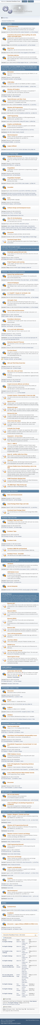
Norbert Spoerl (30, 347)
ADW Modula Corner (13, 572)
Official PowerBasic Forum (14, 650)
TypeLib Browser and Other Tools (16, 99)
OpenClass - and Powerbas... (7, 326)
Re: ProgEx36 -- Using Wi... (7, 751)
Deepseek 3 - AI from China (14, 436)
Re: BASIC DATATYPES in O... (8, 165)
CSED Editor (10, 82)
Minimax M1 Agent (12, 407)
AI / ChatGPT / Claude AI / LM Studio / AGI (18, 293)
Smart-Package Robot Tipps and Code (18, 503)
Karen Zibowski (18, 920)
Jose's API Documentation (14, 633)
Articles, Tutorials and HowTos (13, 841)
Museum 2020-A (11, 611)
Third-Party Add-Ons (13, 55)
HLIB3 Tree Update (22, 289)
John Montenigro (18, 885)
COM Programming (12, 115)
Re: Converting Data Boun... (7, 741)
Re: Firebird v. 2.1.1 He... (25, 820)
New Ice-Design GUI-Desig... (7, 536)
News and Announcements (14, 494)
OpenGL (18, 132)
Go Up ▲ (37, 1020)
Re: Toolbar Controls (25, 839)
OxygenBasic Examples (14, 177)
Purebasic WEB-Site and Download (17, 548)
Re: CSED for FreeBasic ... (24, 86)
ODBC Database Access (14, 754)
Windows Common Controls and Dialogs (18, 833)
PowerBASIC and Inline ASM (18, 194)
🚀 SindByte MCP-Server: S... (7, 259)
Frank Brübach (17, 175)
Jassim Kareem (17, 851)
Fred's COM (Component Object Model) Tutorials (20, 772)
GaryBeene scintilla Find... (25, 113)
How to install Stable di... (25, 307)
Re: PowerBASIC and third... (7, 79)
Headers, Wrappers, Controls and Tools (18, 814)
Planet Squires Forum (13, 656)
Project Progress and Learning (15, 262)
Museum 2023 (11, 627)
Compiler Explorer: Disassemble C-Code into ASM (21, 395)
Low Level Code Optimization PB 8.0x (11, 339)
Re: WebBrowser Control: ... (27, 896)
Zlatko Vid (34, 113)
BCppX (9, 700)
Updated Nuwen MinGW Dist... (7, 696)
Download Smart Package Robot (16, 510)
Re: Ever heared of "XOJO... (24, 569)
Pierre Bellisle (16, 96)
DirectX (14, 132)
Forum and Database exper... (24, 800)
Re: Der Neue (23, 347)
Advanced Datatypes (13, 282)
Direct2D (22, 132)
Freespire (33, 229)
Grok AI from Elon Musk (14, 421)
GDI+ (11, 132)
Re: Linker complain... (24, 183)
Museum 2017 (11, 603)
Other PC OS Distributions (14, 218)
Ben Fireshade (35, 800)
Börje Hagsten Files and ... (23, 62)
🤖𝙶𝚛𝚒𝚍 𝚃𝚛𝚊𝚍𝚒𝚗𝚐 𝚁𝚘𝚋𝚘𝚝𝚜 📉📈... (9, 392)
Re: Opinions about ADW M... (7, 582)
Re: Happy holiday (25, 236)
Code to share (16, 683)
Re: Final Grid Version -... (6, 778)
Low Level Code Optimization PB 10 (15, 337)
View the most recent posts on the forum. (11, 1004)
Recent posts (7, 937)
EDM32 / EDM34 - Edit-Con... (7, 316)
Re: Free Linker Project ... (24, 280)
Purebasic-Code (11, 540)
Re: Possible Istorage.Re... (7, 929)
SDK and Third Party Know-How (16, 363)
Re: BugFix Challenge (20, 267)
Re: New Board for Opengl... (7, 203)
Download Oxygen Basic (14, 239)
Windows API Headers (13, 89)
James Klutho (35, 820)
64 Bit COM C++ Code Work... (7, 732)
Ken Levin (36, 896)
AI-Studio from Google (13, 428)
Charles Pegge (18, 213)
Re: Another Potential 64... (24, 32)
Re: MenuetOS (21, 223)
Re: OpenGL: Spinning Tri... (25, 873)
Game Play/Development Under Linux (15, 215)
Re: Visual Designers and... (7, 368)
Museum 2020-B (11, 618)
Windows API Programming (15, 107)
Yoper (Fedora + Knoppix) (11, 229)
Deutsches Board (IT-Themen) (15, 342)
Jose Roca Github (12, 640)
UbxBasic (10, 714)
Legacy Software (12, 146)
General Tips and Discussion (15, 274)
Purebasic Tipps (11, 531)
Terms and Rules (31, 1020)
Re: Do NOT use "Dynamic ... (7, 527)
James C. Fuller (19, 696)
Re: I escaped (23, 711)
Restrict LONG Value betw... (7, 335)
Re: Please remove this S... (7, 920)
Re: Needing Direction (23, 129)
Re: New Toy (23, 704)
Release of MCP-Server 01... (7, 500)
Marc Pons (33, 86)
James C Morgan (18, 751)
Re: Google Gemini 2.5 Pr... (25, 507)
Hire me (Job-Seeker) (13, 794)
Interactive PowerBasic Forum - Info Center (14, 934)
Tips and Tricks (10, 830)
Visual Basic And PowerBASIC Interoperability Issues (22, 735)
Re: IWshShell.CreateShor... (7, 885)
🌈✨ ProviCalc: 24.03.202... (7, 359)
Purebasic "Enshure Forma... (7, 545)
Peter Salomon (33, 1001)
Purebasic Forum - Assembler (15, 553)
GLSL (8, 198)
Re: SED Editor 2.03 (25, 149)
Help (27, 1020)
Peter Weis (34, 190)
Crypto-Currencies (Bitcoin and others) (18, 384)
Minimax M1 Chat (12, 413)
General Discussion (12, 26)
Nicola (27, 223)
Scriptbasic (10, 913)
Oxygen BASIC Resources (14, 156)
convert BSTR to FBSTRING (24, 190)
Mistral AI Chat (11, 401)
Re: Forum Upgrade (23, 52)
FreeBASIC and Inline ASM (30, 194)
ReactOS (8, 227)
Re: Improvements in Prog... (7, 213)
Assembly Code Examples (29, 193)
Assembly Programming (6, 194)
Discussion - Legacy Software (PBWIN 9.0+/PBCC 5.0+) (22, 924)
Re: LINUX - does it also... (6, 381)
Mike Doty (33, 121)
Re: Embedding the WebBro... (7, 142)
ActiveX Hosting (16, 854)
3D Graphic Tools (12, 300)
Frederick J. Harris (20, 732)
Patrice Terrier (35, 873)
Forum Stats (7, 999)
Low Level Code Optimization (15, 329)
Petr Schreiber (18, 203)
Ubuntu (8, 226)
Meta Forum (10, 48)
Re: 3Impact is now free (24, 910)
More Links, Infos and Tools (15, 371)
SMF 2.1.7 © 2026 (4, 1020)
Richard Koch (18, 582)
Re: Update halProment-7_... (7, 681)
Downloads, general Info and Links (17, 252)
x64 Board (10, 563)
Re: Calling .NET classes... (23, 121)
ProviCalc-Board (12, 350)
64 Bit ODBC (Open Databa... (7, 761)
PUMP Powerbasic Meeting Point (16, 478)
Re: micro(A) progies (25, 589)
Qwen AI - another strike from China (17, 454)
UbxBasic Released (22, 719)
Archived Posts (11, 906)
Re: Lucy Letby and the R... (22, 45)
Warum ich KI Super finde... (25, 297)
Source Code (10, 854)
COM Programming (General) (15, 844)
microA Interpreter (12, 586)
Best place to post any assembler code (15, 193)
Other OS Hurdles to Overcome (24, 229)
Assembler (10, 187)
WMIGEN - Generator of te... (24, 104)
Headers (9, 822)
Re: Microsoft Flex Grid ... (6, 851)
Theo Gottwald (35, 32)
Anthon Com (34, 569)
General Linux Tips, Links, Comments (18, 227)
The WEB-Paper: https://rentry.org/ (16, 484)
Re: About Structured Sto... (26, 862)
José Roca (34, 104)
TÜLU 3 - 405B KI (12, 443)
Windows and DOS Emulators (21, 226)
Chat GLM (10, 460)
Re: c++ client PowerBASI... (7, 787)
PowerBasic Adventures (14, 319)
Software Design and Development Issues (19, 207)
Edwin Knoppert (17, 368)
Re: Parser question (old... (6, 175)
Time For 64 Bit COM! (13, 726)
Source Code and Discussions (15, 310)
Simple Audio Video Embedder (6, 1021)
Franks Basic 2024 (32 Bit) (14, 671)
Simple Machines (11, 1020)
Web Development (12, 135)
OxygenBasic (11, 168)
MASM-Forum (11, 644)
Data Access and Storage (14, 856)
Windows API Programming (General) (17, 825)
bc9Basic (9, 707)
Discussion (10, 72)
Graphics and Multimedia (14, 124)
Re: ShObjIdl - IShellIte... (6, 96)
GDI (8, 132)
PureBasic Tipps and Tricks (15, 520)
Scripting (9, 878)
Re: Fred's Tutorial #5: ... (23, 769)
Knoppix (12, 226)
